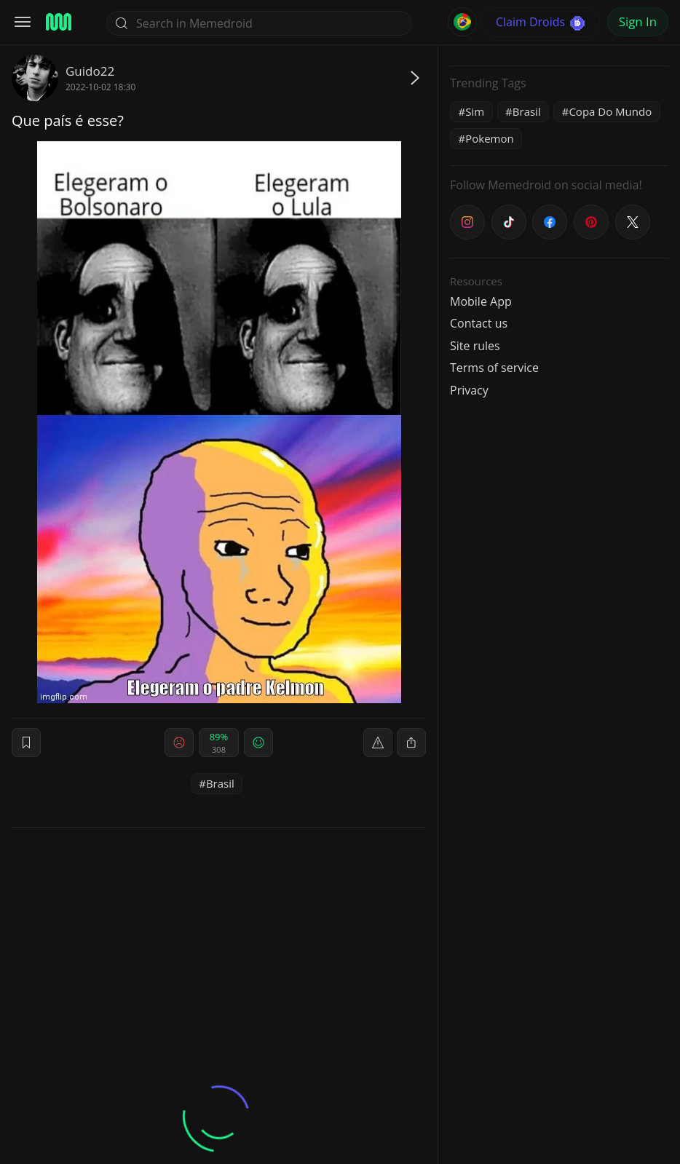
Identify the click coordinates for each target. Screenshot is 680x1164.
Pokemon (489, 138)
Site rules (475, 346)
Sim (474, 111)
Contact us (478, 323)
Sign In (638, 21)
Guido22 (90, 71)
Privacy (469, 390)
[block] (411, 742)
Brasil (220, 783)
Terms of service (494, 368)
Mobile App (481, 301)
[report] (377, 742)
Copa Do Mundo (610, 111)
